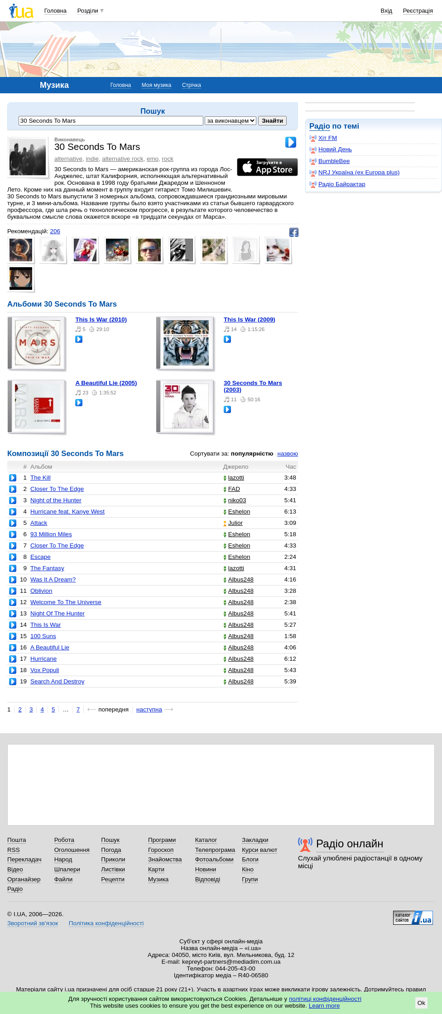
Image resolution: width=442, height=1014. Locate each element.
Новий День (330, 149)
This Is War (45, 624)
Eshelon (236, 511)
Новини (205, 869)
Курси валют (259, 849)
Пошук (110, 839)
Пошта (16, 839)
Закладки (255, 839)
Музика (158, 879)
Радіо (319, 126)
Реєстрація (418, 10)
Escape (40, 556)
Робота (64, 839)
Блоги (250, 859)
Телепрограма (215, 849)
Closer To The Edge (57, 488)
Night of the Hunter (56, 500)
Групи (250, 879)
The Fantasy (47, 568)
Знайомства (165, 859)
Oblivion (41, 590)
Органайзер (23, 879)
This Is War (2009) (249, 319)
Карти (156, 869)
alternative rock (122, 158)
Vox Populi (44, 670)
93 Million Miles (51, 534)
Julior (233, 522)
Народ (63, 859)
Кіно (248, 869)
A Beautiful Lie (49, 647)
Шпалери (67, 869)
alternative (68, 158)
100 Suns (43, 636)
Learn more (324, 1005)
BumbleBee (329, 161)
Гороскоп (160, 849)
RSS (13, 849)
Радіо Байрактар (337, 184)
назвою (288, 453)
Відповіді (208, 879)
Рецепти (113, 879)
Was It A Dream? (53, 579)
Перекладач (24, 859)
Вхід (387, 10)
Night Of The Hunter (57, 613)
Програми (162, 839)
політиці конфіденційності (325, 998)
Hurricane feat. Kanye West (67, 511)
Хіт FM (323, 138)
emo (153, 158)
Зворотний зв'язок (32, 923)
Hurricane (43, 658)
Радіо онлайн (350, 843)
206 (55, 231)
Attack (38, 522)
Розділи (87, 10)
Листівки (113, 869)
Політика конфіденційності (106, 923)
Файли (63, 879)
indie (92, 158)
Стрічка (191, 85)
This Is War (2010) (101, 319)
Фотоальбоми (214, 859)
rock (167, 158)
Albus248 (238, 579)
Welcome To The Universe (65, 602)
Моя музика (156, 85)
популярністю (252, 453)
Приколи (113, 859)
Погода (111, 849)
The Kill (40, 477)
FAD (231, 488)
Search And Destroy (57, 681)
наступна (149, 709)
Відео (15, 869)
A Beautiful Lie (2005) (106, 383)
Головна (55, 10)
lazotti (233, 477)
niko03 (234, 500)
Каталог (206, 839)
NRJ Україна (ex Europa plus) (354, 172)
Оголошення (72, 849)
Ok (421, 1003)
